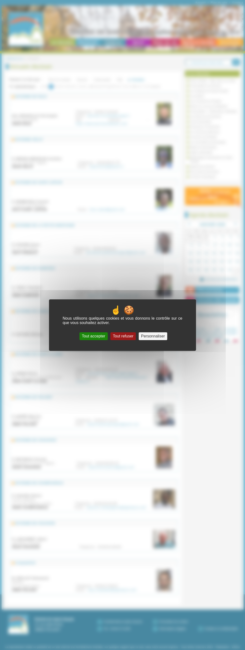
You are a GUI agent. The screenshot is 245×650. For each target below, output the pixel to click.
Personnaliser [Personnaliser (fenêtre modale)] (153, 336)
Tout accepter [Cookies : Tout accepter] (93, 336)
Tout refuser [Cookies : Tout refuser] (123, 336)
